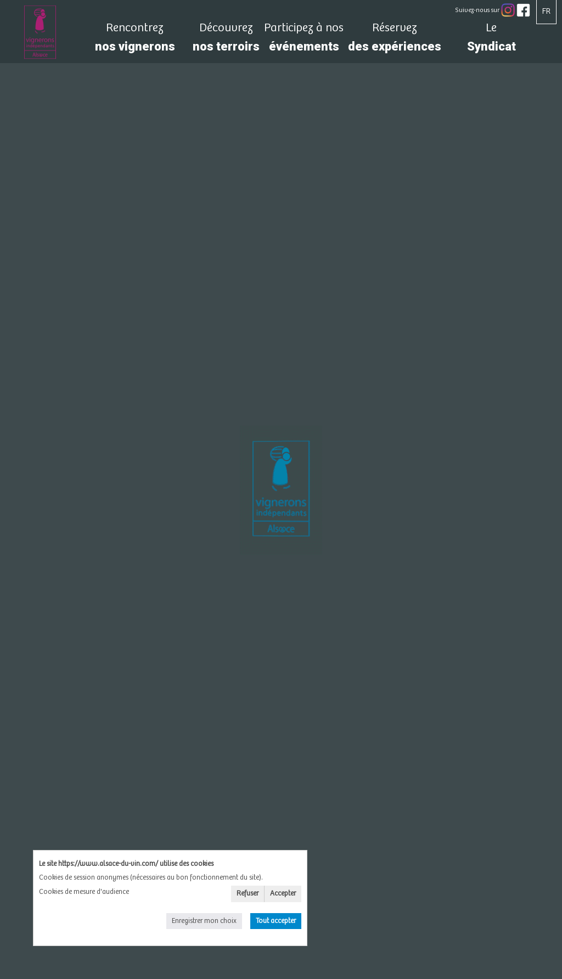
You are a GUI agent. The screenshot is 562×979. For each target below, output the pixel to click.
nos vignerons (134, 40)
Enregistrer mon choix (204, 921)
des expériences (394, 40)
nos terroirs (226, 40)
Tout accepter (276, 921)
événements (304, 40)
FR (546, 11)
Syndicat (491, 40)
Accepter (283, 894)
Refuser (247, 894)
